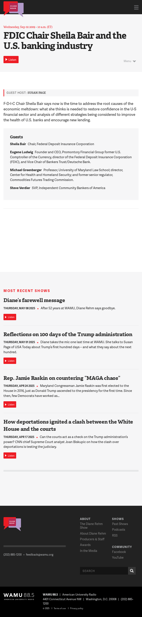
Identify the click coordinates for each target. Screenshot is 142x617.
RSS (115, 535)
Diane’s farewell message (34, 300)
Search (131, 571)
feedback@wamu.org (39, 554)
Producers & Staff (92, 539)
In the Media (88, 551)
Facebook (119, 552)
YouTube (118, 557)
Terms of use (60, 608)
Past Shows (120, 524)
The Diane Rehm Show (91, 526)
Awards (85, 545)
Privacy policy (76, 608)
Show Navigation (136, 7)
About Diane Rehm (93, 533)
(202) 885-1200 (12, 554)
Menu (127, 61)
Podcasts (118, 529)
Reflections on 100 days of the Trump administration (67, 334)
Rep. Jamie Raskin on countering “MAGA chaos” (61, 378)
